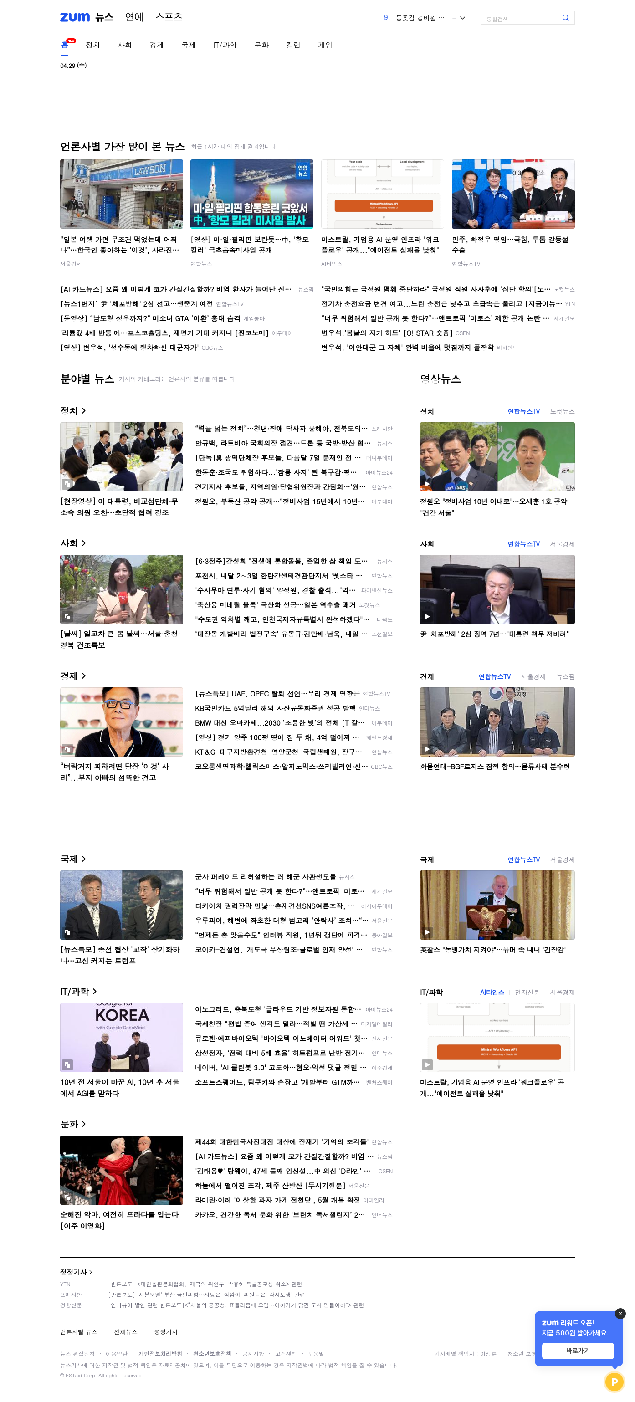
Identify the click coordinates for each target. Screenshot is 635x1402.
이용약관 (117, 1353)
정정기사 (73, 1272)
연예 (134, 17)
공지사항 (253, 1353)
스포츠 (169, 17)
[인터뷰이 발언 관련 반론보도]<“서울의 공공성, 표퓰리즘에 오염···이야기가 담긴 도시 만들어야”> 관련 (236, 1305)
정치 (93, 45)
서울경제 (71, 263)
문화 (261, 45)
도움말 (316, 1353)
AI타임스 (332, 263)
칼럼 (293, 45)
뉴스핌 (565, 676)
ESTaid (74, 1375)
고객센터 (286, 1353)
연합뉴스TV (466, 263)
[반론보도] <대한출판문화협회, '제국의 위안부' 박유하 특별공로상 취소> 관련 (205, 1284)
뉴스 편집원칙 (77, 1353)
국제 (188, 45)
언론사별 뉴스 (78, 1331)
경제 (156, 45)
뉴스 (104, 17)
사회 (125, 45)
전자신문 (527, 992)
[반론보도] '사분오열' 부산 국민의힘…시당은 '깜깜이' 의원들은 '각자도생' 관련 (206, 1294)
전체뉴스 (126, 1331)
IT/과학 (225, 45)
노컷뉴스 (562, 411)
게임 (325, 45)
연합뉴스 (201, 263)
